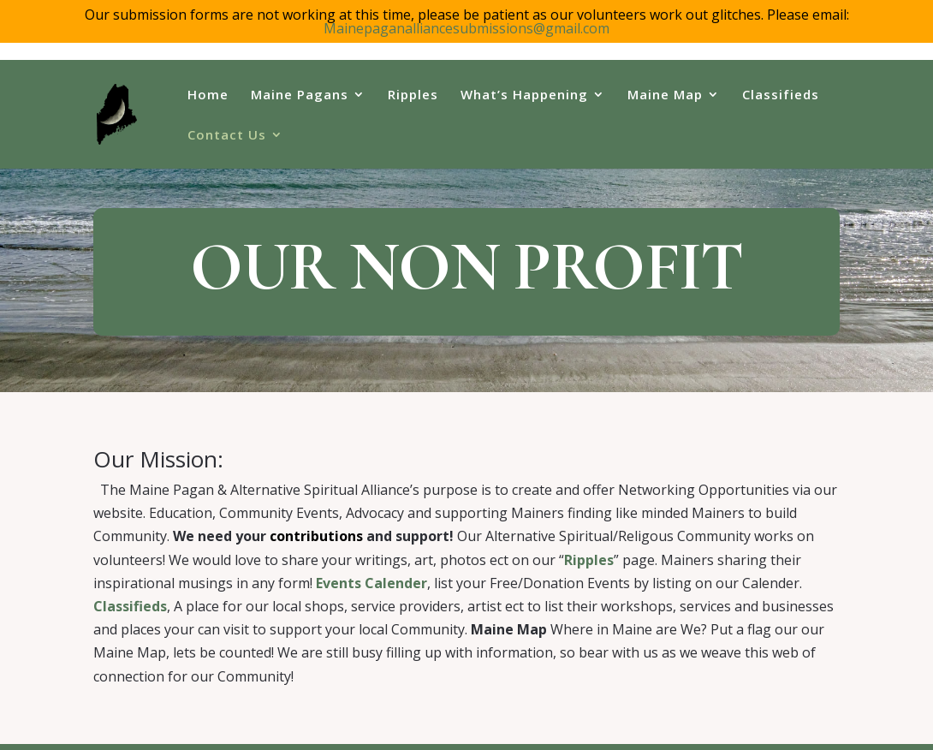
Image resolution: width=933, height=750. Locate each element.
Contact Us (226, 135)
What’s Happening (524, 95)
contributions (316, 518)
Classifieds (780, 95)
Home (208, 95)
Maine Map (665, 95)
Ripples (413, 95)
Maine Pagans (299, 95)
